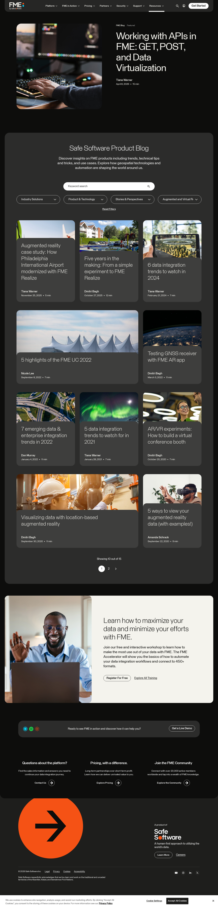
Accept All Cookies (177, 901)
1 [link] (101, 568)
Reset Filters (109, 209)
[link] (116, 569)
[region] (109, 901)
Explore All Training (145, 678)
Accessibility (79, 871)
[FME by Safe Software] (19, 6)
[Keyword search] (109, 186)
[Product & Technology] (85, 199)
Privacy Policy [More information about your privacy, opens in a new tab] (106, 903)
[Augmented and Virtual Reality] (180, 199)
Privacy (56, 871)
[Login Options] (183, 5)
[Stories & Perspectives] (132, 199)
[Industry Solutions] (38, 199)
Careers (180, 854)
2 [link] (109, 568)
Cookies (66, 871)
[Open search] (177, 6)
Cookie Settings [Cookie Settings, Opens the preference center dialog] (154, 901)
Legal (47, 871)
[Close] (213, 901)
